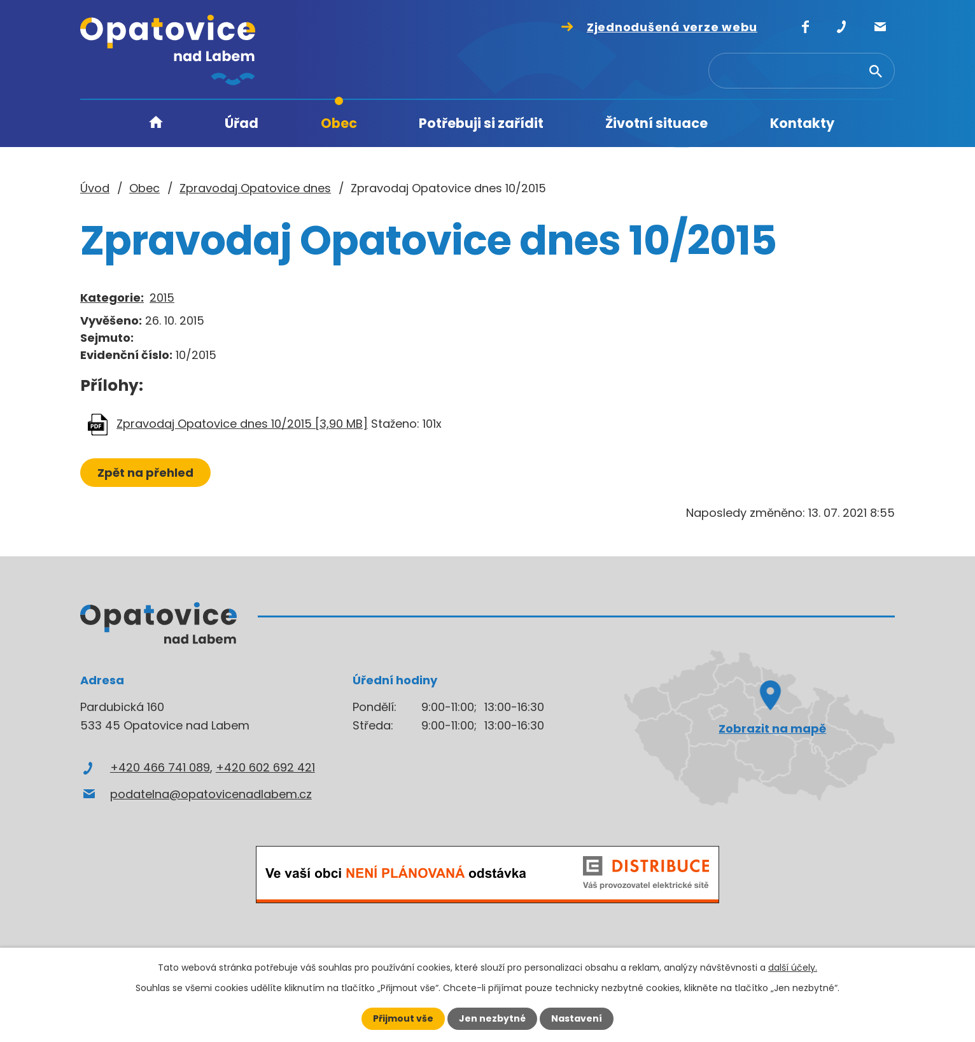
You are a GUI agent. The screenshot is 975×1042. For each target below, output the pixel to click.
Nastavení (576, 1018)
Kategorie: (112, 298)
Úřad (241, 123)
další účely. (792, 967)
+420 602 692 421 (265, 767)
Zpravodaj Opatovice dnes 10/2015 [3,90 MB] (242, 424)
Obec (339, 123)
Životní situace (656, 123)
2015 (162, 298)
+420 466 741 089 (160, 767)
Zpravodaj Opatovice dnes (255, 188)
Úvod (156, 124)
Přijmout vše (403, 1018)
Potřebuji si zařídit (481, 123)
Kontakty (802, 123)
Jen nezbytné (492, 1018)
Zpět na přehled (145, 473)
